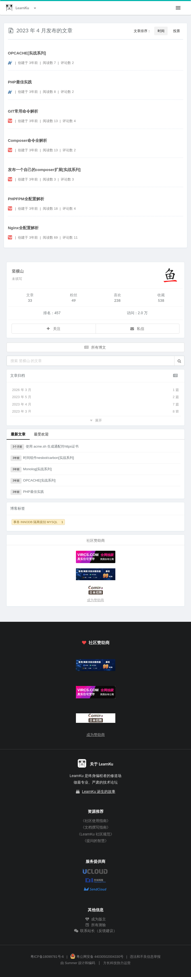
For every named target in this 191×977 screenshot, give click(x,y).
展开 (95, 420)
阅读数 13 (51, 121)
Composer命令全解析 (27, 140)
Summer (71, 963)
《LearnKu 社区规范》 (95, 834)
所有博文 (95, 347)
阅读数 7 (50, 63)
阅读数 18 (51, 209)
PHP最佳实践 (20, 82)
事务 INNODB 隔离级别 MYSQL (38, 522)
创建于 (28, 63)
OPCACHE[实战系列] (27, 53)
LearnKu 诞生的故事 (98, 791)
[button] (179, 361)
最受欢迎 (41, 434)
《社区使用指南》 (95, 821)
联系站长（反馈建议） (95, 931)
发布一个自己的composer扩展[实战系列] (44, 169)
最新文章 (18, 434)
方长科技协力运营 (117, 963)
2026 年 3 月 (95, 390)
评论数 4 (69, 121)
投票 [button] (176, 31)
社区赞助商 (95, 642)
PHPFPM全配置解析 (26, 199)
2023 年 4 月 (95, 404)
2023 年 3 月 (95, 411)
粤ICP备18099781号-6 (47, 957)
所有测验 (95, 925)
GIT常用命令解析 (23, 111)
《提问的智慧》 (96, 841)
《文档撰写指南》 (95, 827)
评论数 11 (70, 237)
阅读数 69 (51, 237)
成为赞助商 (95, 600)
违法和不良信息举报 (145, 957)
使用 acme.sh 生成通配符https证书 (45, 447)
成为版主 (95, 919)
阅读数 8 (50, 92)
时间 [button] (161, 31)
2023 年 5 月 (95, 397)
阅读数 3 (50, 179)
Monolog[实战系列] (31, 470)
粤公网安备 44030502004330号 (96, 957)
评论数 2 (67, 63)
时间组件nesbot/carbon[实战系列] (42, 458)
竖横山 (18, 271)
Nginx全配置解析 (23, 228)
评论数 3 (67, 179)
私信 (137, 328)
